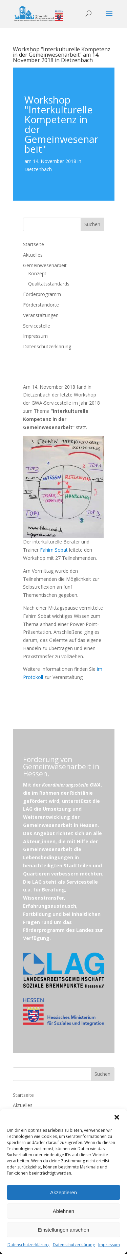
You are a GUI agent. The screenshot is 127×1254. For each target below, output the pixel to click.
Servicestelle (36, 325)
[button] (116, 1117)
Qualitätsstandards (48, 283)
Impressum (109, 1245)
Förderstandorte (41, 304)
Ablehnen (63, 1211)
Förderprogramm (42, 294)
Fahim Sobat (54, 550)
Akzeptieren (63, 1192)
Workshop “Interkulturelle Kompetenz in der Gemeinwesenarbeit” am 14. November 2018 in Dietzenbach (61, 54)
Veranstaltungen (41, 315)
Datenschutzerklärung (28, 1245)
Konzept (37, 273)
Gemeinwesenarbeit (45, 265)
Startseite (33, 244)
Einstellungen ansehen (63, 1230)
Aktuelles (33, 255)
